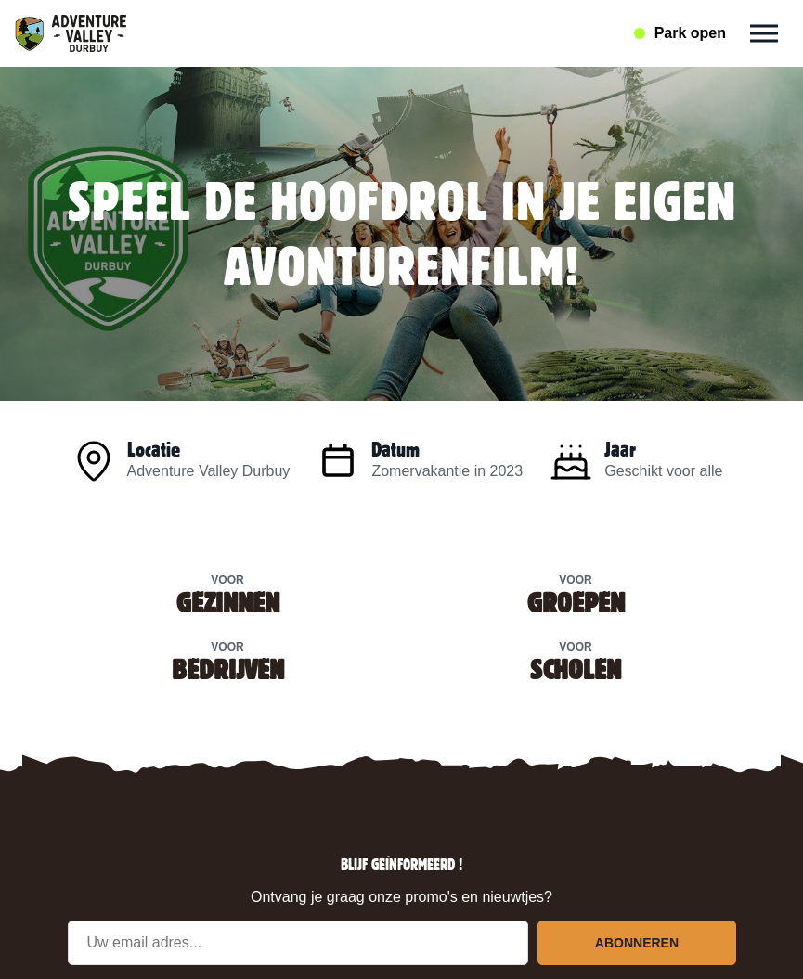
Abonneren (637, 942)
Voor (228, 593)
